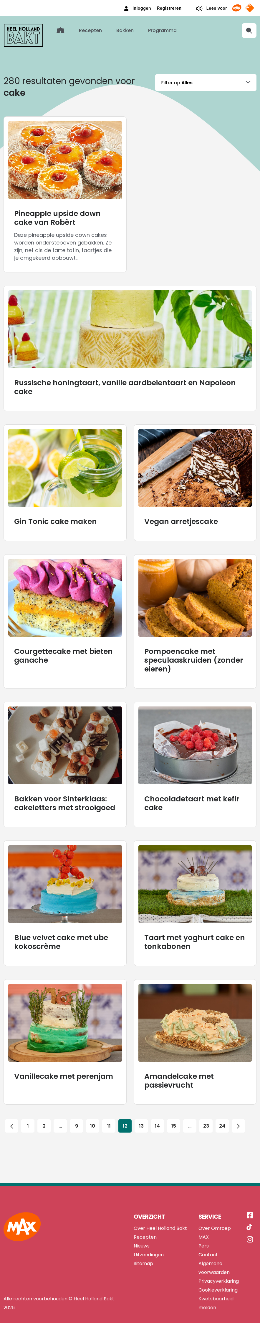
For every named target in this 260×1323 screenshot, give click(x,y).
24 (222, 1104)
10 (92, 1104)
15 (173, 1104)
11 (109, 1104)
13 (141, 1104)
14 (157, 1104)
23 (206, 1104)
